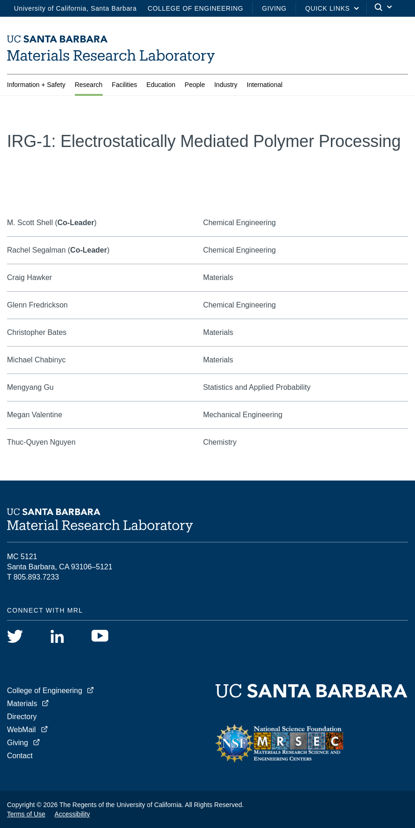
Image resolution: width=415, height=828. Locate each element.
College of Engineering (196, 8)
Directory (22, 717)
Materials (22, 704)
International (265, 84)
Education (160, 84)
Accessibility (72, 814)
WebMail (21, 730)
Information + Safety (36, 84)
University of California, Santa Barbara (75, 8)
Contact (20, 756)
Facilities (124, 84)
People (194, 84)
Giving (274, 8)
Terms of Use (26, 814)
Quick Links (327, 8)
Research (89, 84)
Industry (225, 84)
